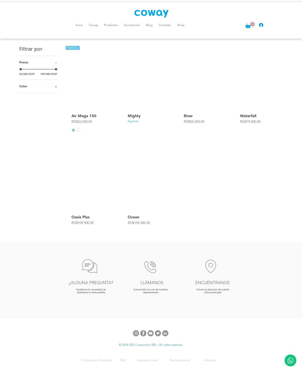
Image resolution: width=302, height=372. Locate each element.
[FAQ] (123, 360)
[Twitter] (158, 333)
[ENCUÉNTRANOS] (212, 282)
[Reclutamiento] (180, 360)
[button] (250, 25)
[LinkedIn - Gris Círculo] (165, 333)
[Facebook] (143, 333)
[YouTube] (151, 333)
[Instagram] (136, 333)
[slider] (20, 69)
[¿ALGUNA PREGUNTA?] (91, 282)
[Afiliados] (210, 360)
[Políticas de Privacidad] (97, 360)
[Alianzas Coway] (147, 360)
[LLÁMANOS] (152, 282)
